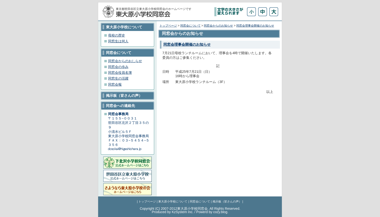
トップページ (168, 25)
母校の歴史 (116, 35)
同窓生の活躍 (118, 78)
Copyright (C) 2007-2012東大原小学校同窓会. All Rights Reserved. (190, 208)
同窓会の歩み (118, 67)
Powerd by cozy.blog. (212, 212)
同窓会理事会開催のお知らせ (255, 25)
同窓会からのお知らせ (218, 25)
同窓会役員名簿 (120, 73)
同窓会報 (115, 84)
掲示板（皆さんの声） (227, 201)
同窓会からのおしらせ (125, 61)
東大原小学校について (172, 201)
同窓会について (190, 25)
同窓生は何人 (118, 41)
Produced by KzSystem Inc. (172, 212)
